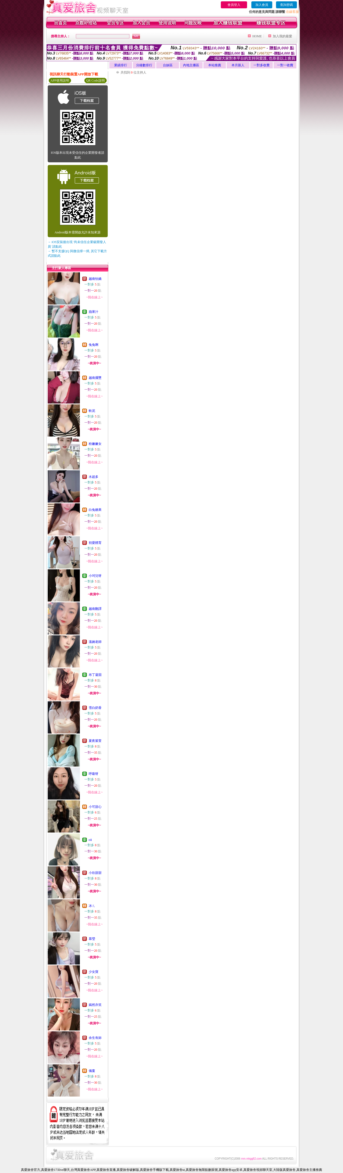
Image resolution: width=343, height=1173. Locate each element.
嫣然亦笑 (95, 1005)
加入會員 (261, 5)
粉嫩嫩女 (95, 444)
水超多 (93, 477)
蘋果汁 (93, 312)
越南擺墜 (95, 378)
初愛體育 (95, 543)
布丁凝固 (95, 675)
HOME (257, 36)
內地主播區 (191, 65)
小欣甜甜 (95, 873)
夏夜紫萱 (95, 741)
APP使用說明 (59, 80)
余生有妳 (95, 1038)
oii (90, 840)
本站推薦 (214, 65)
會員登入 (234, 5)
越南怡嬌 (95, 279)
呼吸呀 (93, 774)
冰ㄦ (92, 906)
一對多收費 (261, 65)
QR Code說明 (95, 80)
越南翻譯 (95, 609)
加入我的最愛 (282, 36)
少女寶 (93, 972)
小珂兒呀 (95, 576)
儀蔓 (92, 1071)
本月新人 (238, 65)
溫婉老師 (95, 642)
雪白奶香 (95, 708)
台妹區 (168, 65)
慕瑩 (92, 939)
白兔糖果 (95, 510)
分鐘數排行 (144, 65)
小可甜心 (95, 807)
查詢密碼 (286, 5)
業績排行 (120, 65)
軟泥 (92, 411)
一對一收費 (285, 65)
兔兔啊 (93, 345)
